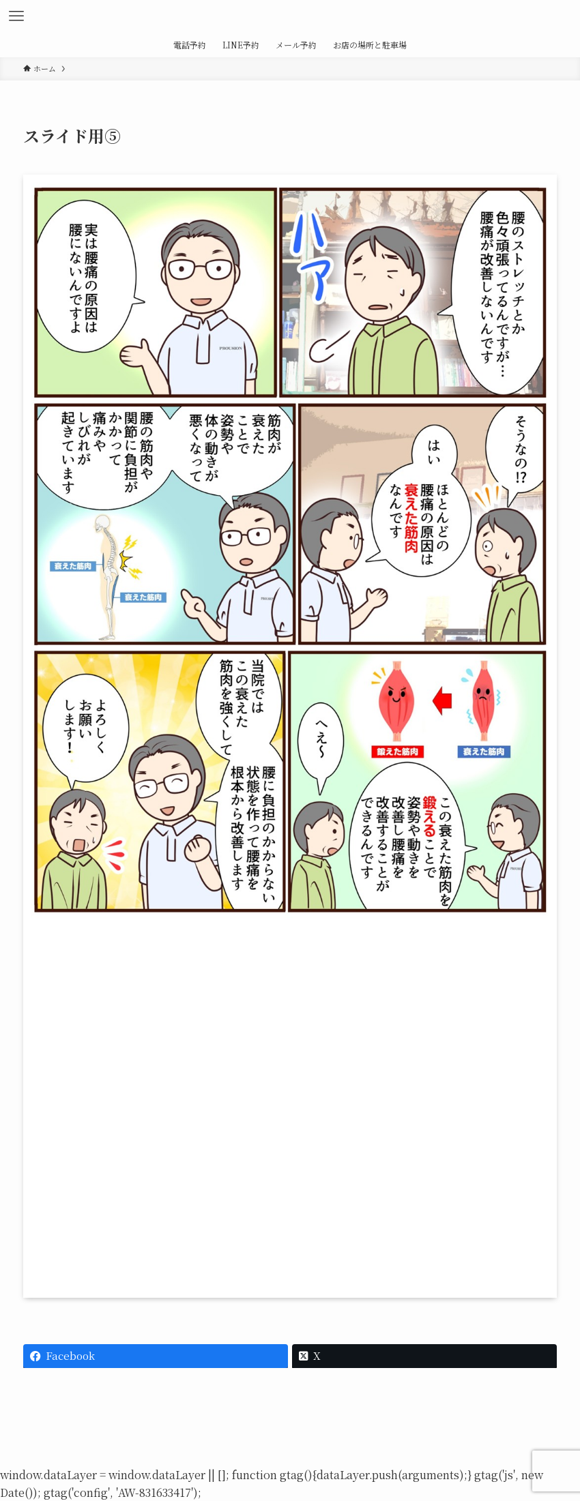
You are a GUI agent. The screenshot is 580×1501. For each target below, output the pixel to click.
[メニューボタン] (16, 16)
